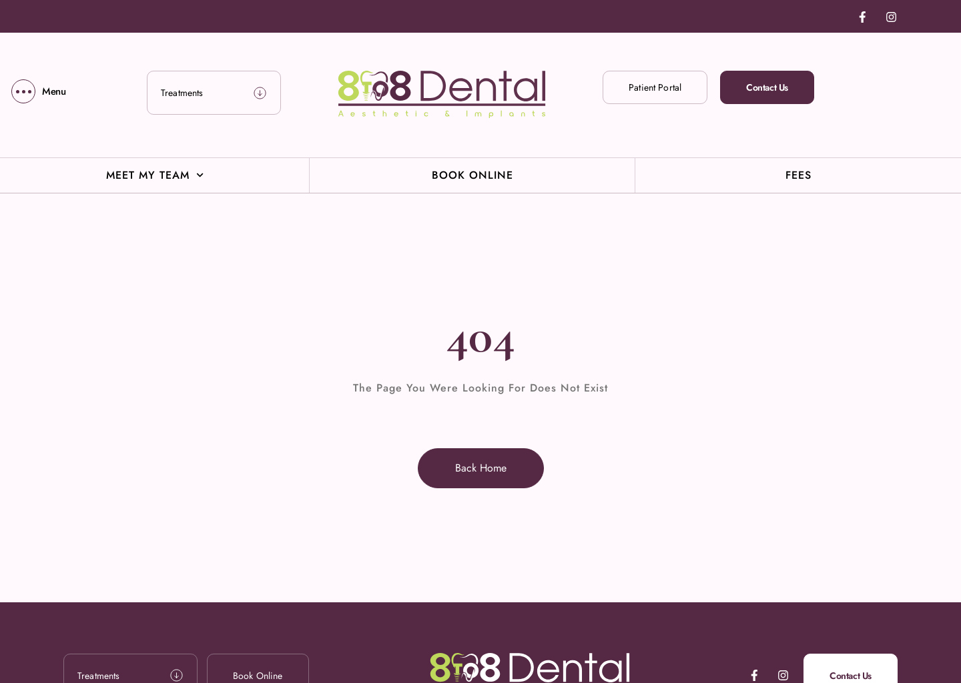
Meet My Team (155, 175)
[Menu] (38, 91)
